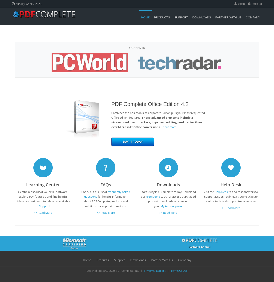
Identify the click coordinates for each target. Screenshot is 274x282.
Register (257, 4)
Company (184, 260)
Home (87, 260)
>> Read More (43, 213)
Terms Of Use (179, 271)
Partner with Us (162, 260)
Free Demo (153, 196)
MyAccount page (171, 206)
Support (119, 260)
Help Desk (221, 192)
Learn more (169, 127)
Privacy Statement (154, 271)
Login (241, 4)
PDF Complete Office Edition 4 (147, 104)
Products (103, 260)
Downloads (138, 260)
